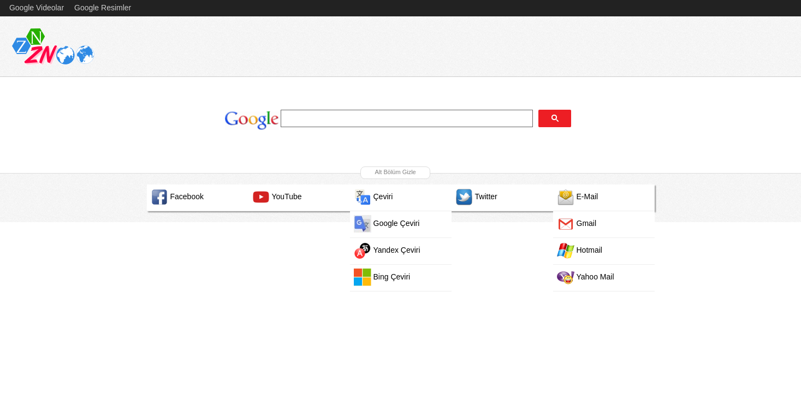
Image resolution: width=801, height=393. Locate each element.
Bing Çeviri (382, 277)
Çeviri (373, 197)
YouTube (277, 197)
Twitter (476, 197)
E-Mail (577, 197)
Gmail (577, 224)
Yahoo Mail (585, 277)
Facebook (177, 197)
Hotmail (579, 250)
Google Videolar (36, 7)
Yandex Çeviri (387, 250)
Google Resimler (102, 7)
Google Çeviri (387, 224)
